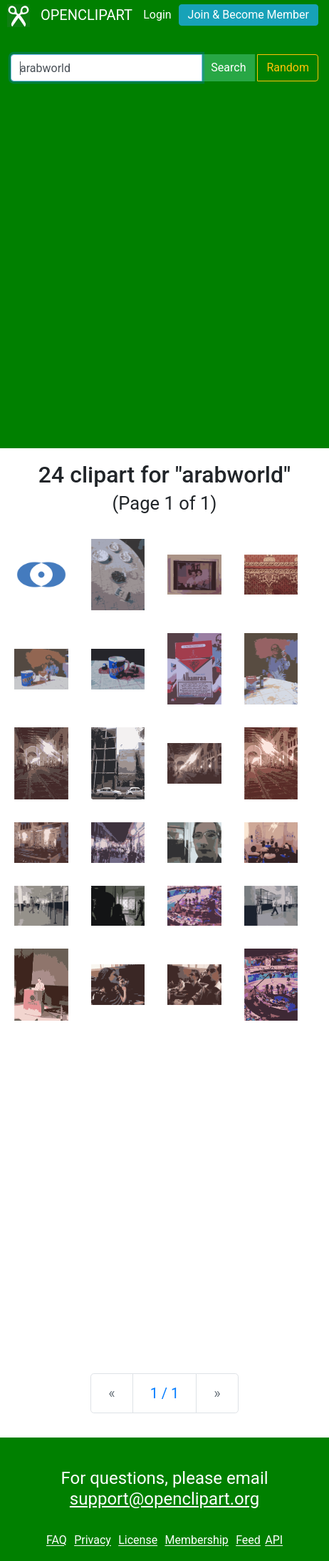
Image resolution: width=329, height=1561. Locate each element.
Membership (196, 1540)
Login (157, 14)
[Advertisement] (164, 265)
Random (287, 67)
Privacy (92, 1540)
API (274, 1540)
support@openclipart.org (164, 1499)
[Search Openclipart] (106, 67)
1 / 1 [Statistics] (164, 1393)
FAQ (56, 1540)
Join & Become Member (248, 14)
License (137, 1540)
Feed (248, 1540)
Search (228, 67)
